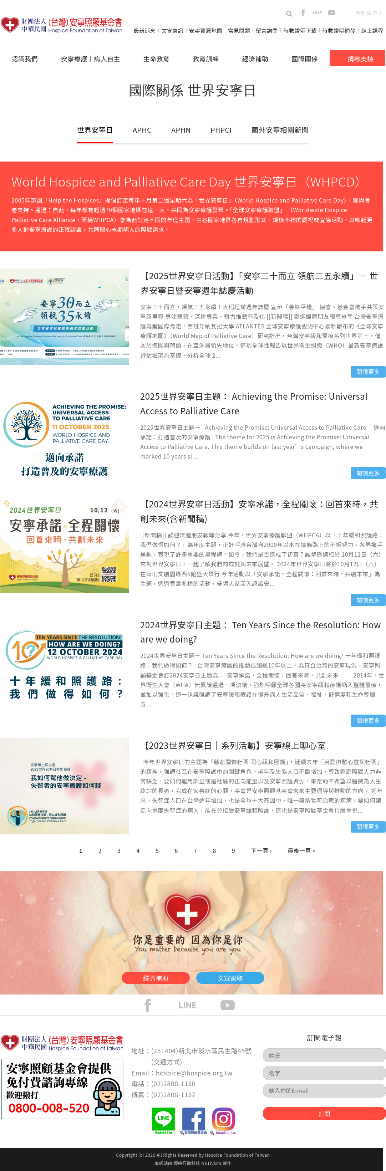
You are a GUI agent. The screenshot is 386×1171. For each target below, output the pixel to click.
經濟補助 (255, 58)
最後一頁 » (301, 850)
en (345, 12)
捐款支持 (360, 58)
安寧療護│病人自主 (90, 58)
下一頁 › (261, 850)
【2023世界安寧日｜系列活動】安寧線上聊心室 (233, 745)
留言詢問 (267, 30)
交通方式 (166, 1061)
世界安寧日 (96, 129)
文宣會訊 (172, 30)
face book (153, 1005)
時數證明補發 (339, 30)
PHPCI (219, 129)
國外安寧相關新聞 (278, 129)
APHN (180, 129)
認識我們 (24, 58)
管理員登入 (369, 12)
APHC (143, 129)
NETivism (211, 1163)
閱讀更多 (368, 371)
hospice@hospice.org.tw (194, 1072)
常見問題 (239, 30)
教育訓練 (206, 58)
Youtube (233, 1005)
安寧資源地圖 (205, 30)
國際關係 (304, 58)
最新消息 (144, 30)
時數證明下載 (300, 30)
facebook (303, 12)
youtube (331, 12)
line (317, 12)
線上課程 (372, 30)
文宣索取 (248, 975)
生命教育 (156, 58)
